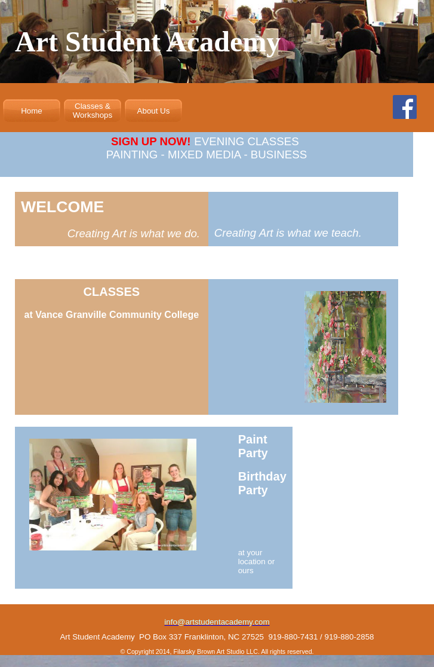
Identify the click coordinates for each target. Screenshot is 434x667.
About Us (153, 110)
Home (31, 110)
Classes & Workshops (92, 111)
